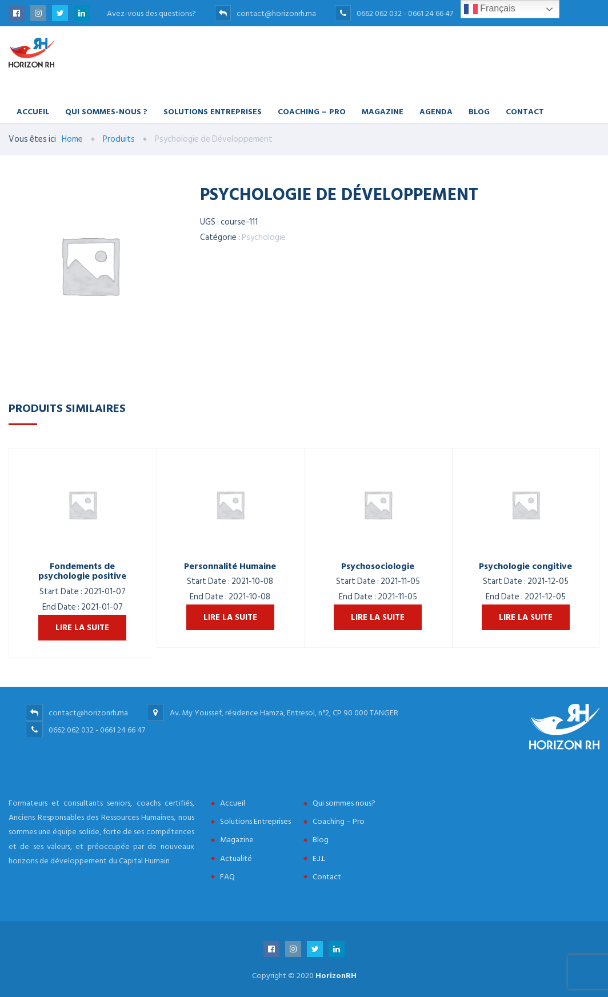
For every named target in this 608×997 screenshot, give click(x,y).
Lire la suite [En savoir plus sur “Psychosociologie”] (378, 617)
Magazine (382, 111)
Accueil (33, 111)
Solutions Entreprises (212, 111)
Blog (479, 111)
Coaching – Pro (312, 111)
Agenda (436, 111)
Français (489, 9)
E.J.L (319, 858)
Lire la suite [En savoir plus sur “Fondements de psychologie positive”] (82, 627)
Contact (525, 111)
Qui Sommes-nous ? (106, 111)
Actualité (236, 858)
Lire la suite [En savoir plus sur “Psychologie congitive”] (526, 617)
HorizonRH (336, 975)
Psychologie (264, 237)
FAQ (227, 876)
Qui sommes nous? (344, 803)
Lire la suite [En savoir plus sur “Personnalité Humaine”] (230, 617)
